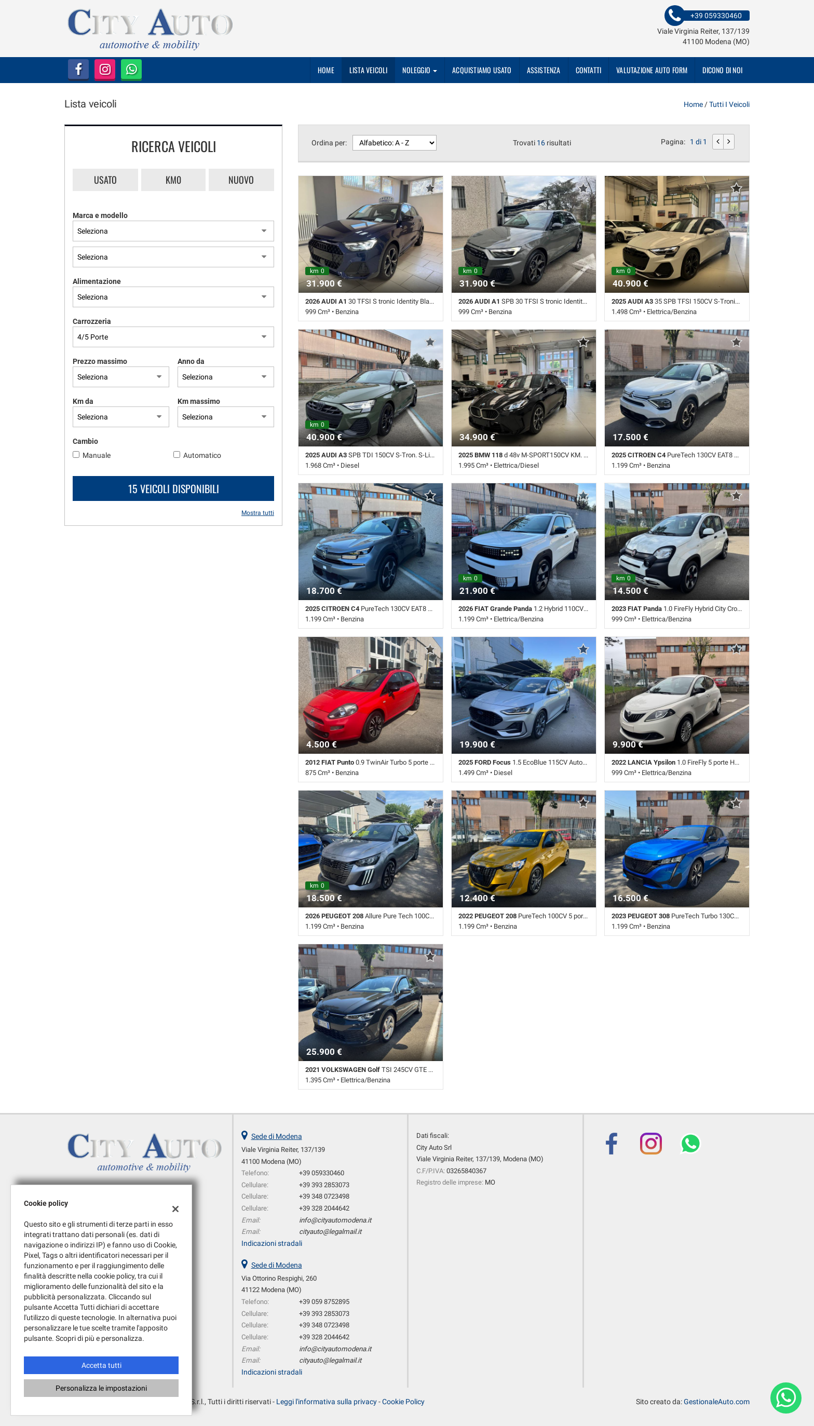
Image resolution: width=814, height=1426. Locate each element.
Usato (105, 179)
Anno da (191, 361)
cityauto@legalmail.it (330, 1231)
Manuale (96, 455)
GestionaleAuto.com (717, 1401)
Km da (83, 401)
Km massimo (199, 401)
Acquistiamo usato (481, 69)
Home (326, 69)
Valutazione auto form (651, 69)
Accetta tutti (101, 1365)
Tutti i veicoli (729, 104)
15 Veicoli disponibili (173, 488)
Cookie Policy (403, 1401)
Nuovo (241, 179)
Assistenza (544, 69)
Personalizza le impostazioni (101, 1388)
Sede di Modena (276, 1136)
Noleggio (419, 69)
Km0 (173, 179)
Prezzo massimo (100, 361)
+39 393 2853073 (324, 1185)
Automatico (202, 455)
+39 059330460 (321, 1173)
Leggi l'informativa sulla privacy (326, 1401)
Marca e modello (100, 215)
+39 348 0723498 (324, 1196)
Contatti (589, 69)
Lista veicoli (368, 69)
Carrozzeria (92, 321)
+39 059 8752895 (324, 1302)
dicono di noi (722, 69)
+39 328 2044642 (324, 1208)
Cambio (85, 441)
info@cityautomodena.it (335, 1220)
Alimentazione (97, 281)
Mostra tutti (257, 513)
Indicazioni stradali (271, 1243)
